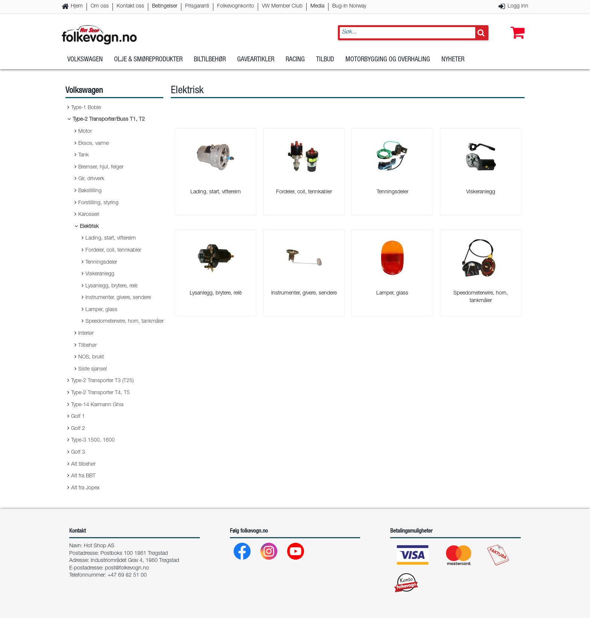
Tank (83, 155)
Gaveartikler (255, 59)
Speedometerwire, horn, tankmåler (124, 321)
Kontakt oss (130, 6)
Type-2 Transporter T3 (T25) (102, 381)
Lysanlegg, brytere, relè (111, 286)
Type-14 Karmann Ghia (97, 405)
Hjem (77, 6)
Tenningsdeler (101, 262)
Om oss (100, 6)
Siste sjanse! (92, 369)
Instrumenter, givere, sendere (118, 298)
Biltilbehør (210, 59)
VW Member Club (282, 6)
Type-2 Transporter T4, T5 (100, 393)
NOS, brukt (91, 357)
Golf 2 (78, 428)
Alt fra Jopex (85, 488)
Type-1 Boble (86, 108)
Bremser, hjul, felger (100, 167)
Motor (85, 131)
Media (317, 6)
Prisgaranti (197, 6)
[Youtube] (296, 553)
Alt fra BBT (83, 476)
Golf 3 (78, 452)
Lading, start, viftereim (110, 238)
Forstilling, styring (98, 203)
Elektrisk (89, 226)
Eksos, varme (93, 143)
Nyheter (452, 59)
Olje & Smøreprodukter (148, 59)
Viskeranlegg (99, 274)
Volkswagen (85, 59)
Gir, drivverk (91, 179)
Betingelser (164, 6)
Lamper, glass (101, 310)
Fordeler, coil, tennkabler (113, 250)
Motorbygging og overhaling (387, 59)
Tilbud (325, 59)
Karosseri (88, 214)
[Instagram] (269, 553)
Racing (295, 59)
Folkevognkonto (235, 6)
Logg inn (518, 6)
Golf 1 (78, 416)
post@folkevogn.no (127, 568)
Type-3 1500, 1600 (93, 440)
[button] (515, 25)
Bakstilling (90, 191)
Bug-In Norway (349, 6)
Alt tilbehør (83, 464)
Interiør (86, 333)
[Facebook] (242, 553)
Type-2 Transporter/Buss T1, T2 (109, 119)
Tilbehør (87, 345)
